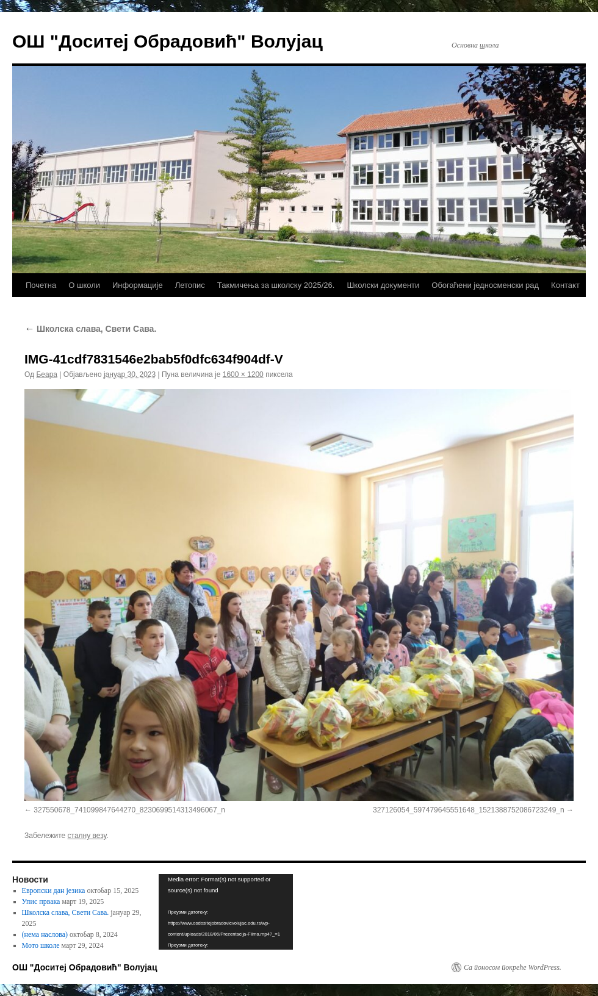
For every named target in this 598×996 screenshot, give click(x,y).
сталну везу (87, 835)
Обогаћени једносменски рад (485, 285)
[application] (226, 912)
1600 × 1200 (243, 374)
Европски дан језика (53, 890)
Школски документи (383, 285)
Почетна (41, 285)
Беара (46, 374)
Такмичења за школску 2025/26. (276, 285)
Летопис (190, 285)
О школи (84, 285)
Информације (137, 285)
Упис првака (41, 901)
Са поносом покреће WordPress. (512, 967)
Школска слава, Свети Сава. (90, 329)
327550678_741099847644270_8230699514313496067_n (129, 810)
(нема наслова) (45, 934)
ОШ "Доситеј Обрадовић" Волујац (167, 41)
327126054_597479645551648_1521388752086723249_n (468, 810)
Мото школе (41, 945)
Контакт (565, 285)
